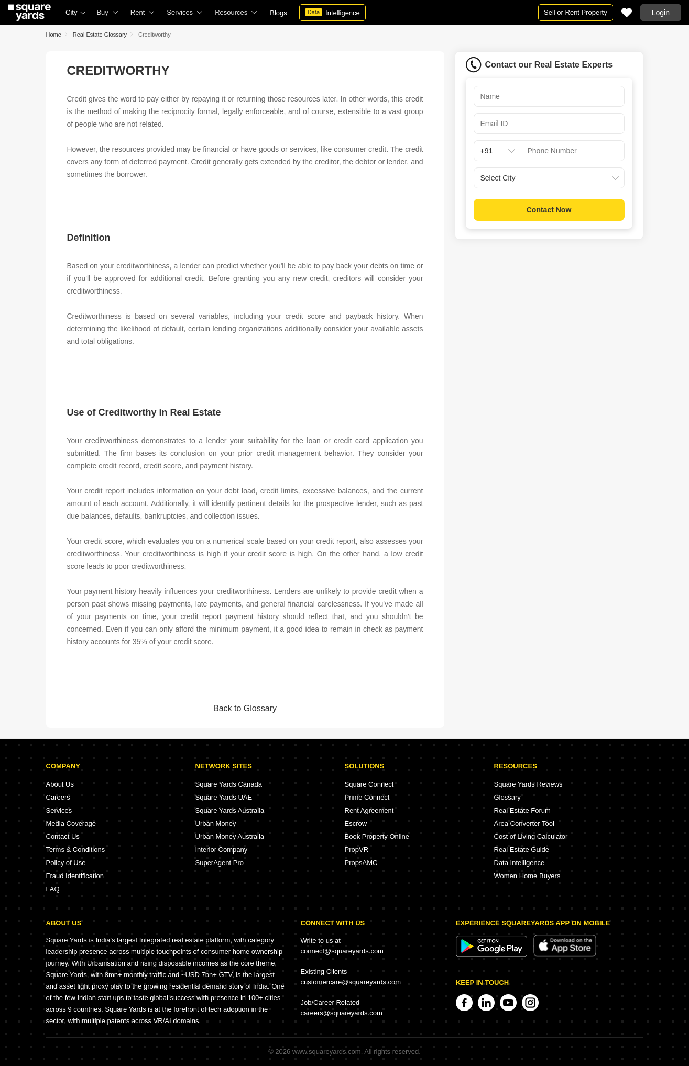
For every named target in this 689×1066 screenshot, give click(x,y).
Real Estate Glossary (100, 34)
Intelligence (332, 12)
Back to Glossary (245, 708)
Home (53, 34)
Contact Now (549, 210)
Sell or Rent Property (575, 12)
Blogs (278, 13)
